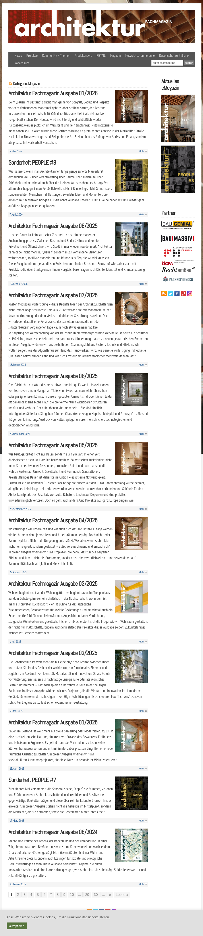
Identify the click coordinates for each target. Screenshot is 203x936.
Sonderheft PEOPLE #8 (32, 162)
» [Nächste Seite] (110, 895)
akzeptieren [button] (16, 926)
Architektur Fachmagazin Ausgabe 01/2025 (52, 722)
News (18, 55)
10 (72, 895)
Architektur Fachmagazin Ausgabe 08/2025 (52, 226)
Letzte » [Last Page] (122, 895)
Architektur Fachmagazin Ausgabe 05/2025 (52, 445)
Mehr (141, 151)
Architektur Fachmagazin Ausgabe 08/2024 (52, 832)
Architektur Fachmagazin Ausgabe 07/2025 (52, 295)
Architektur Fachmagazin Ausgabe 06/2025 (52, 376)
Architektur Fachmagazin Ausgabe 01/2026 (52, 93)
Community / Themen (56, 55)
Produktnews (83, 55)
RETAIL (101, 55)
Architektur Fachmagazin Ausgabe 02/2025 (52, 653)
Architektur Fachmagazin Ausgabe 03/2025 (52, 584)
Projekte (32, 55)
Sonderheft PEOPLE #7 (32, 780)
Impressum (21, 63)
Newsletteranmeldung (140, 55)
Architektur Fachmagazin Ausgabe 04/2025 (52, 520)
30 (96, 895)
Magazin (115, 55)
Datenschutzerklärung (174, 55)
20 (87, 895)
